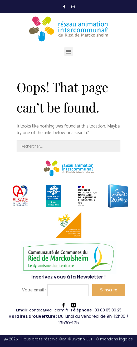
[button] (68, 51)
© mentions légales (114, 339)
